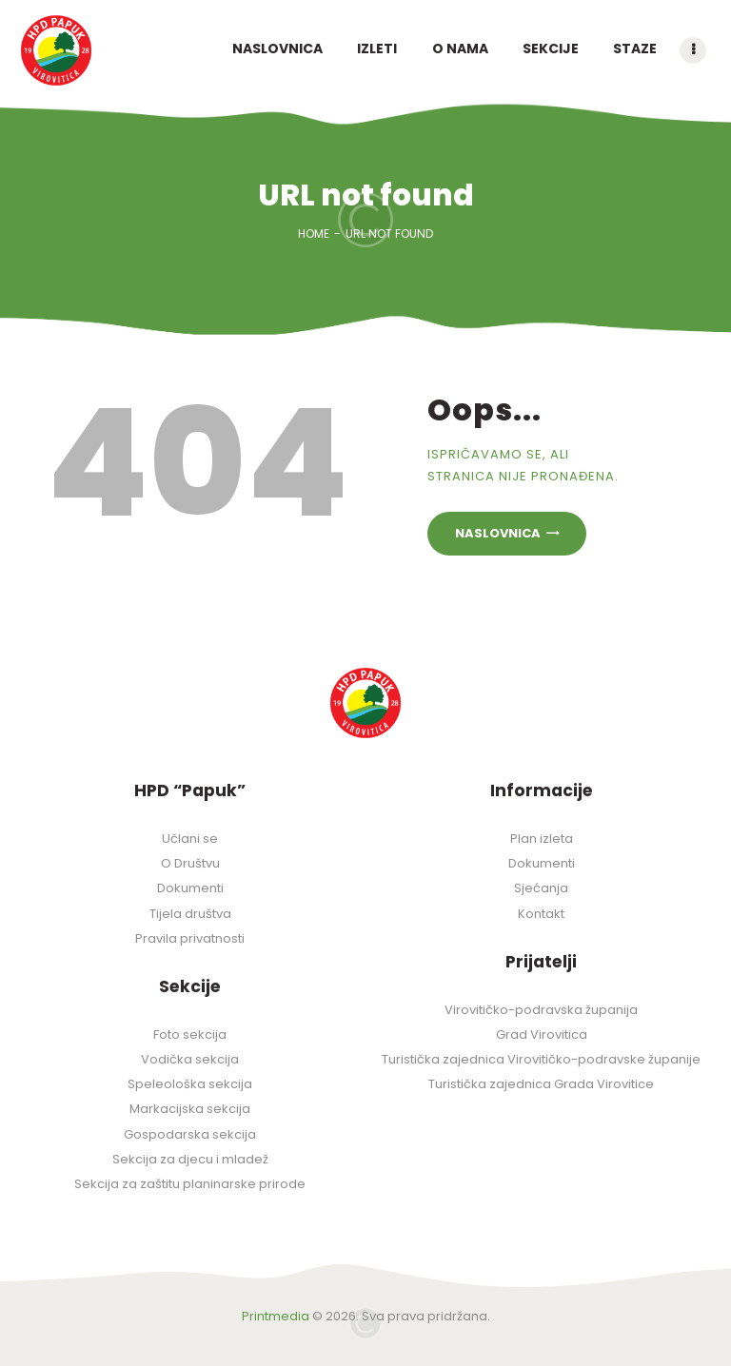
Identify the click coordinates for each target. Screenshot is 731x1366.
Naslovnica (498, 533)
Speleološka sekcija (190, 1084)
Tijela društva (190, 914)
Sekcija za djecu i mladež (190, 1159)
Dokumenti (190, 888)
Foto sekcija (190, 1034)
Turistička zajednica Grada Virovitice (541, 1084)
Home (313, 233)
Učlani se (190, 838)
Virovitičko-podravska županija (541, 1010)
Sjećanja (541, 888)
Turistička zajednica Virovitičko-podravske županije (541, 1059)
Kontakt (541, 914)
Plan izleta (541, 838)
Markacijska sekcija (189, 1109)
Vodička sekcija (190, 1059)
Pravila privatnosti (190, 938)
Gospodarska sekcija (190, 1134)
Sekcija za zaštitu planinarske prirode (190, 1184)
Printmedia (275, 1316)
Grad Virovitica (541, 1034)
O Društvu (190, 863)
